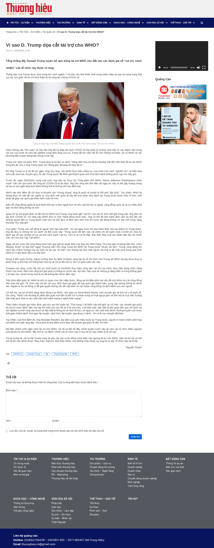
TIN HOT (133, 490)
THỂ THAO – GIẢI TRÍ (102, 490)
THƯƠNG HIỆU (60, 451)
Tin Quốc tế (48, 32)
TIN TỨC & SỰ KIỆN (25, 451)
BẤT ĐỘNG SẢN (175, 451)
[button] (32, 23)
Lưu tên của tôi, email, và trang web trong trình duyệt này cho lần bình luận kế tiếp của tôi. (57, 423)
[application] (181, 56)
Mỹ (46, 347)
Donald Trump (34, 347)
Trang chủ (11, 32)
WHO (74, 347)
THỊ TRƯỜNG (97, 451)
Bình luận (11, 383)
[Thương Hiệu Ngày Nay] (29, 9)
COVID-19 (17, 347)
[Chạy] (159, 67)
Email (56, 413)
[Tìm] (201, 23)
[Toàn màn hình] (203, 67)
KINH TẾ (133, 451)
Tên (8, 413)
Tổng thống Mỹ (60, 347)
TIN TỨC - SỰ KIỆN (29, 32)
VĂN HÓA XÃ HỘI (61, 490)
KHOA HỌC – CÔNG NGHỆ (29, 490)
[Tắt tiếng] (198, 67)
